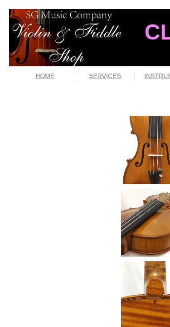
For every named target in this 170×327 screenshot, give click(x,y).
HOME (44, 75)
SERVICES (105, 75)
